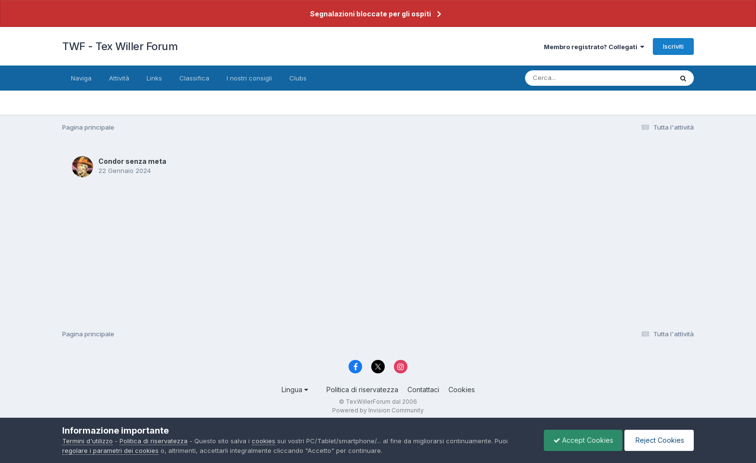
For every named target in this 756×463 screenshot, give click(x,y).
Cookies (461, 389)
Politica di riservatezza (362, 389)
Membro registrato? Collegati (594, 47)
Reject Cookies (658, 440)
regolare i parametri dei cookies (110, 450)
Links (154, 78)
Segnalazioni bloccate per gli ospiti (370, 14)
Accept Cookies (581, 440)
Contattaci (423, 389)
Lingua (295, 389)
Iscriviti (673, 46)
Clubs (298, 78)
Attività (119, 78)
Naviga (81, 78)
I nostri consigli (249, 78)
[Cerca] (576, 78)
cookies (263, 441)
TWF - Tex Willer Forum (119, 46)
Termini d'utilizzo (87, 441)
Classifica (194, 78)
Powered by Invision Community (378, 410)
